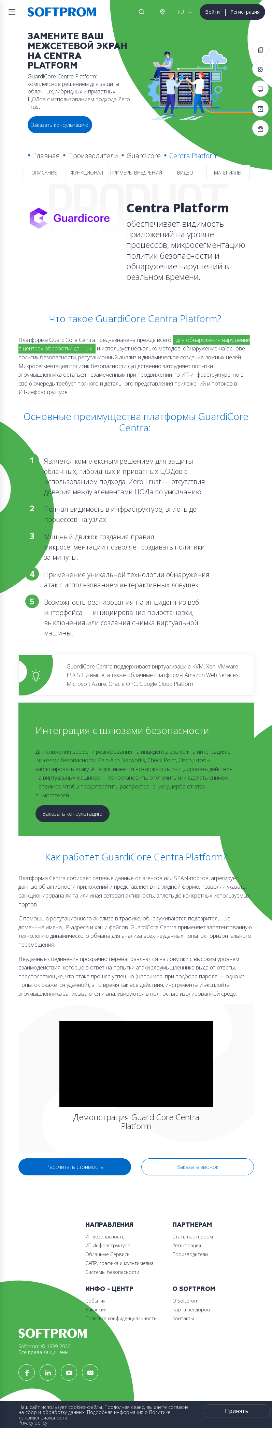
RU (181, 12)
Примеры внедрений (136, 172)
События (95, 1300)
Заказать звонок (197, 1167)
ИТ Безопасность (105, 1236)
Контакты (183, 1318)
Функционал (87, 172)
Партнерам (192, 1225)
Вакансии (95, 1309)
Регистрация (245, 12)
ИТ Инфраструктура (107, 1245)
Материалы (228, 172)
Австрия (162, 11)
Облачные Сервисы (107, 1254)
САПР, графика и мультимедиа (119, 1263)
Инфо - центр (109, 1289)
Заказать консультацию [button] (59, 124)
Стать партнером (192, 1236)
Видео (185, 172)
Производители (93, 155)
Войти (212, 12)
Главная (46, 155)
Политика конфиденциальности (121, 1318)
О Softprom (193, 1289)
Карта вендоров (191, 1309)
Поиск (141, 11)
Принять (236, 1411)
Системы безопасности (112, 1272)
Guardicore (144, 155)
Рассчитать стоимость (74, 1167)
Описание (44, 172)
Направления (109, 1225)
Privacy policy (32, 1422)
